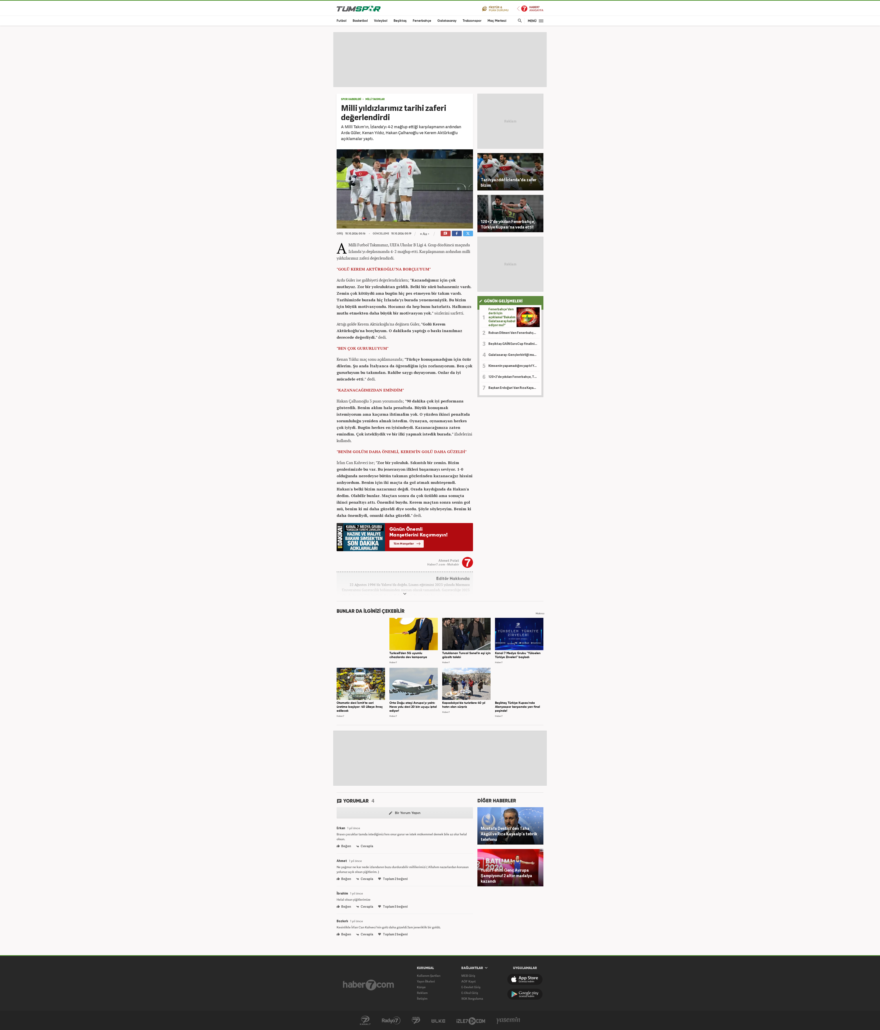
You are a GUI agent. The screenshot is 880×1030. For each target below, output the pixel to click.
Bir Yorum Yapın (404, 813)
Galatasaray (446, 20)
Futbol (341, 20)
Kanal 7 (365, 1020)
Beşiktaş (400, 20)
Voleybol (380, 20)
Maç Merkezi (497, 20)
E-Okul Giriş (469, 993)
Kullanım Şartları (428, 975)
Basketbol (360, 20)
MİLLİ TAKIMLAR (375, 99)
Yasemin (508, 1020)
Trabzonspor (472, 20)
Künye (421, 987)
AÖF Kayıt (468, 981)
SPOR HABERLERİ (351, 99)
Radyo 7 (391, 1020)
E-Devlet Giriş (470, 987)
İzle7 (470, 1020)
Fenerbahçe (422, 20)
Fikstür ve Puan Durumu (495, 8)
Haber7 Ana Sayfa (530, 8)
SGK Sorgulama (472, 998)
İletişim (422, 998)
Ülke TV (438, 1020)
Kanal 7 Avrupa (416, 1020)
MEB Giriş (468, 975)
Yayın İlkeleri (426, 981)
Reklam (422, 993)
